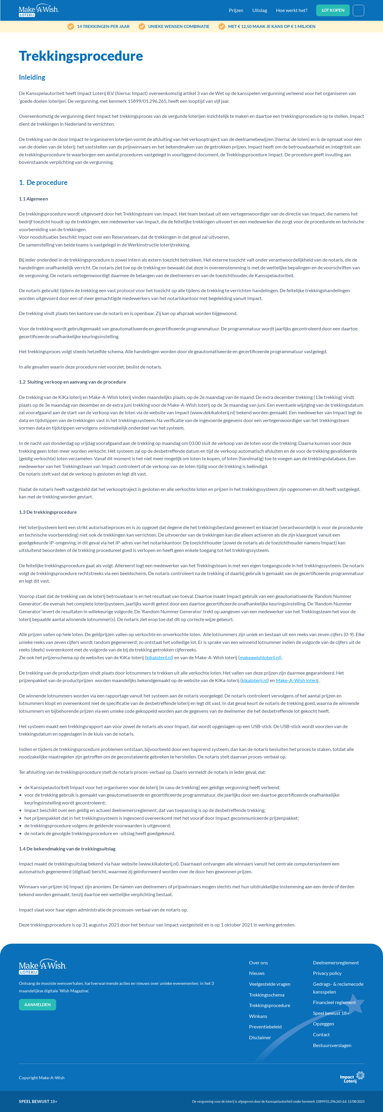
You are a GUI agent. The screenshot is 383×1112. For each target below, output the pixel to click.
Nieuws (257, 973)
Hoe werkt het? (291, 10)
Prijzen (236, 10)
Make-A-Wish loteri (296, 680)
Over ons (258, 962)
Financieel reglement (334, 1002)
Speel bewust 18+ (331, 1013)
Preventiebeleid (265, 1026)
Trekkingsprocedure (269, 1005)
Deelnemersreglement (336, 962)
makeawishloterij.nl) (260, 657)
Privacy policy (327, 973)
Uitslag (259, 10)
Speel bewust (38, 1101)
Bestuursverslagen (332, 1045)
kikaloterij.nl (159, 657)
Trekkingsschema (266, 994)
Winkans (258, 1016)
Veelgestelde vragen (269, 984)
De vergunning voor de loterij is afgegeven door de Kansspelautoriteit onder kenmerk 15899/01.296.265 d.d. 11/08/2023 (278, 1101)
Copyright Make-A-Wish (42, 1077)
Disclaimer (260, 1037)
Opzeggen (323, 1023)
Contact (321, 1034)
